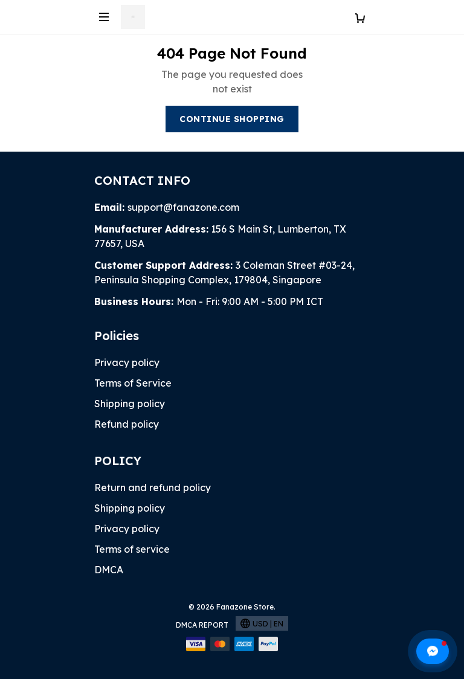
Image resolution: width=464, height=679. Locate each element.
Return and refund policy (152, 487)
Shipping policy (129, 403)
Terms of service (132, 549)
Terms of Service (133, 383)
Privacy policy (127, 362)
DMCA (108, 570)
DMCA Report (202, 624)
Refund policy (126, 424)
